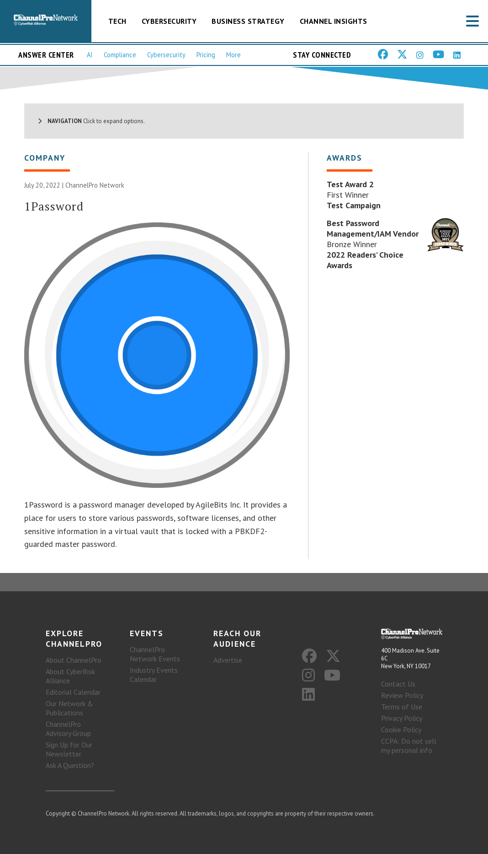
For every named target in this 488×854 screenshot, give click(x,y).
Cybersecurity (169, 21)
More (233, 54)
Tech (117, 21)
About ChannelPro (73, 660)
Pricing (205, 54)
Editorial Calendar (73, 692)
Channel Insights (333, 21)
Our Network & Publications (69, 708)
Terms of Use (401, 706)
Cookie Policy (401, 729)
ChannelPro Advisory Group (68, 728)
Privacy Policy (401, 718)
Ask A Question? (70, 765)
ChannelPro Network (94, 185)
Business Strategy (248, 21)
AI (90, 54)
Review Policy (402, 695)
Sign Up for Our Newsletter (69, 749)
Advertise (227, 660)
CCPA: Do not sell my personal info (408, 745)
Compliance (120, 54)
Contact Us (398, 683)
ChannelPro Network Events (155, 654)
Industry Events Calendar (154, 674)
